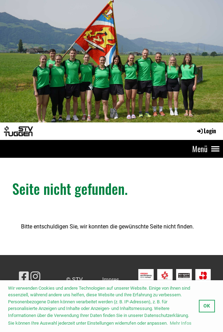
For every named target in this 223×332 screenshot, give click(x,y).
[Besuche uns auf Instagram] (35, 276)
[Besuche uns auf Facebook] (24, 276)
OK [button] (206, 306)
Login (206, 131)
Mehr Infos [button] (180, 323)
